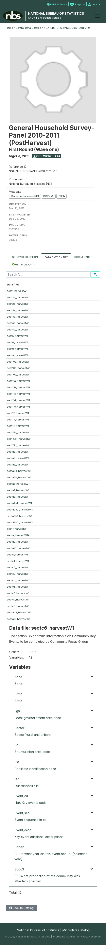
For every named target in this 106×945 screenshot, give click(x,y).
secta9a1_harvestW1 (19, 503)
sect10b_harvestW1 (18, 368)
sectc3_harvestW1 (18, 573)
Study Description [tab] (25, 257)
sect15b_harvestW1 (18, 445)
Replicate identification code (35, 769)
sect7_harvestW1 (17, 528)
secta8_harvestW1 (18, 496)
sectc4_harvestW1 (18, 580)
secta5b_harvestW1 (19, 477)
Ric (16, 762)
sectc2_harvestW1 (18, 567)
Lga (17, 711)
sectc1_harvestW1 (18, 561)
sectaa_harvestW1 (18, 451)
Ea (16, 745)
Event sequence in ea (30, 820)
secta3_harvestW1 (18, 464)
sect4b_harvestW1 (18, 329)
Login (93, 4)
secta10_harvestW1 (18, 618)
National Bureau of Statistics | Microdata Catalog (53, 930)
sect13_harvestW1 (18, 419)
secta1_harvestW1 (18, 458)
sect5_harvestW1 (17, 335)
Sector (19, 728)
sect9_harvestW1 (17, 355)
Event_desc (22, 830)
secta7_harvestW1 (18, 490)
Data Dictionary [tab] (56, 257)
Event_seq (21, 813)
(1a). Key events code (30, 803)
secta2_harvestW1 (18, 541)
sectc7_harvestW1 (18, 599)
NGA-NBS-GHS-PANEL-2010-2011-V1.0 (67, 27)
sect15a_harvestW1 (18, 432)
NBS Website (57, 4)
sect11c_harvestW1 (18, 393)
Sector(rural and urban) (32, 735)
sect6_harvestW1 (17, 342)
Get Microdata (46, 156)
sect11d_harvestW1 (18, 400)
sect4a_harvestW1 (18, 323)
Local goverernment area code (37, 718)
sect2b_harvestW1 (18, 303)
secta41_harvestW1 (18, 548)
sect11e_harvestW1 (18, 406)
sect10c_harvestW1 (18, 374)
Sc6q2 (19, 847)
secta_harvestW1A (18, 535)
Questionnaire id (26, 786)
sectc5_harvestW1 (18, 586)
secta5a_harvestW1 (19, 470)
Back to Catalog (21, 908)
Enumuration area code (32, 752)
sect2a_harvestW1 (18, 297)
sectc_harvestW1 (17, 554)
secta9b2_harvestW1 (20, 522)
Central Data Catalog (28, 27)
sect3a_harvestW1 (18, 310)
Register (77, 4)
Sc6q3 (19, 869)
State (18, 694)
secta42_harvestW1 (19, 612)
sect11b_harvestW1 (18, 387)
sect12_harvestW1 (18, 413)
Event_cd (21, 796)
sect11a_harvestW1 (18, 380)
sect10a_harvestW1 (18, 361)
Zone (18, 677)
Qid (16, 779)
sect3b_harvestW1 (18, 316)
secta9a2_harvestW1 (20, 509)
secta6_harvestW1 (18, 483)
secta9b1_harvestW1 (19, 516)
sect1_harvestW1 (17, 290)
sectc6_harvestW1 (18, 593)
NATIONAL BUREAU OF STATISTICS (56, 13)
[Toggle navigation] (97, 16)
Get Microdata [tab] (23, 264)
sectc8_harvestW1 (18, 606)
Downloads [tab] (82, 257)
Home (9, 27)
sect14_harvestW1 (18, 425)
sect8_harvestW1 (17, 348)
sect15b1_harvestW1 (19, 438)
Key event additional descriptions (38, 837)
